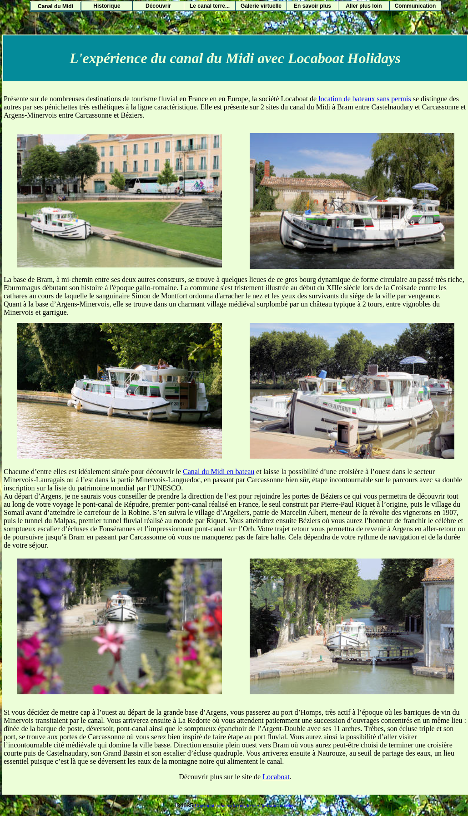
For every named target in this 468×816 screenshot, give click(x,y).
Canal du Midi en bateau (218, 471)
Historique (106, 6)
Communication (415, 6)
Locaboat (276, 777)
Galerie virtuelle (261, 6)
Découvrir (158, 6)
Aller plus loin (364, 6)
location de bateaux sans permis (364, 99)
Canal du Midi (55, 6)
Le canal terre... (210, 6)
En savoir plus (312, 6)
